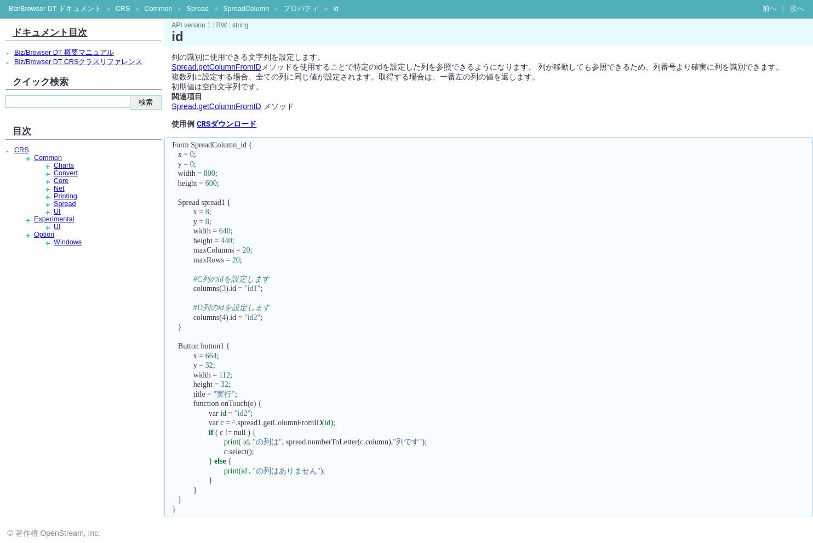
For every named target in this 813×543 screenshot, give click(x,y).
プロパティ (301, 9)
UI (57, 211)
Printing (65, 196)
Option (44, 234)
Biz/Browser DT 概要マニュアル (64, 52)
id (336, 9)
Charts (64, 165)
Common (158, 9)
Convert (66, 173)
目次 (22, 130)
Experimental (54, 219)
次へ (797, 9)
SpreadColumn (246, 9)
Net (59, 188)
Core (61, 181)
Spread (197, 9)
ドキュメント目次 (50, 32)
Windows (68, 242)
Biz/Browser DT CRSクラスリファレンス (78, 62)
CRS (123, 9)
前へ (770, 9)
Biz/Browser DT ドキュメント (55, 9)
